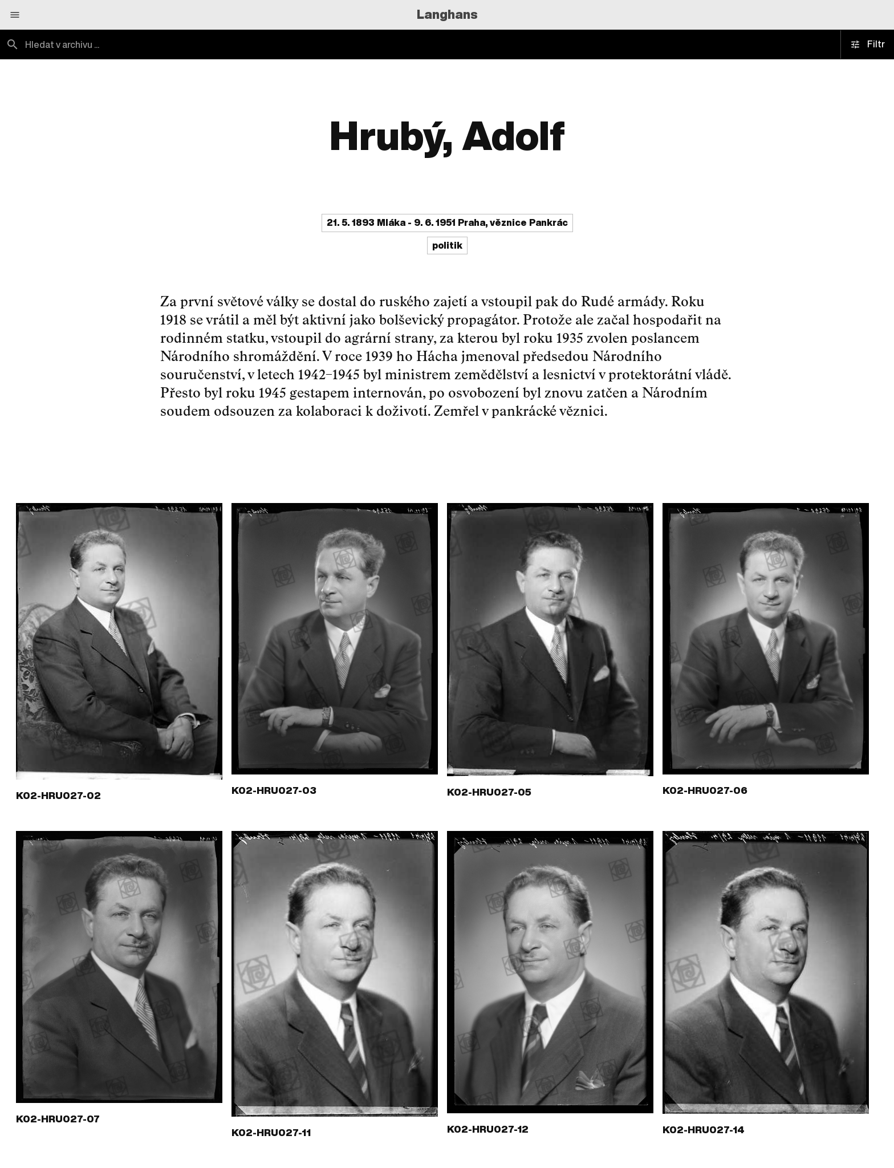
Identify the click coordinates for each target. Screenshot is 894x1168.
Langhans (447, 14)
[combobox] (223, 44)
